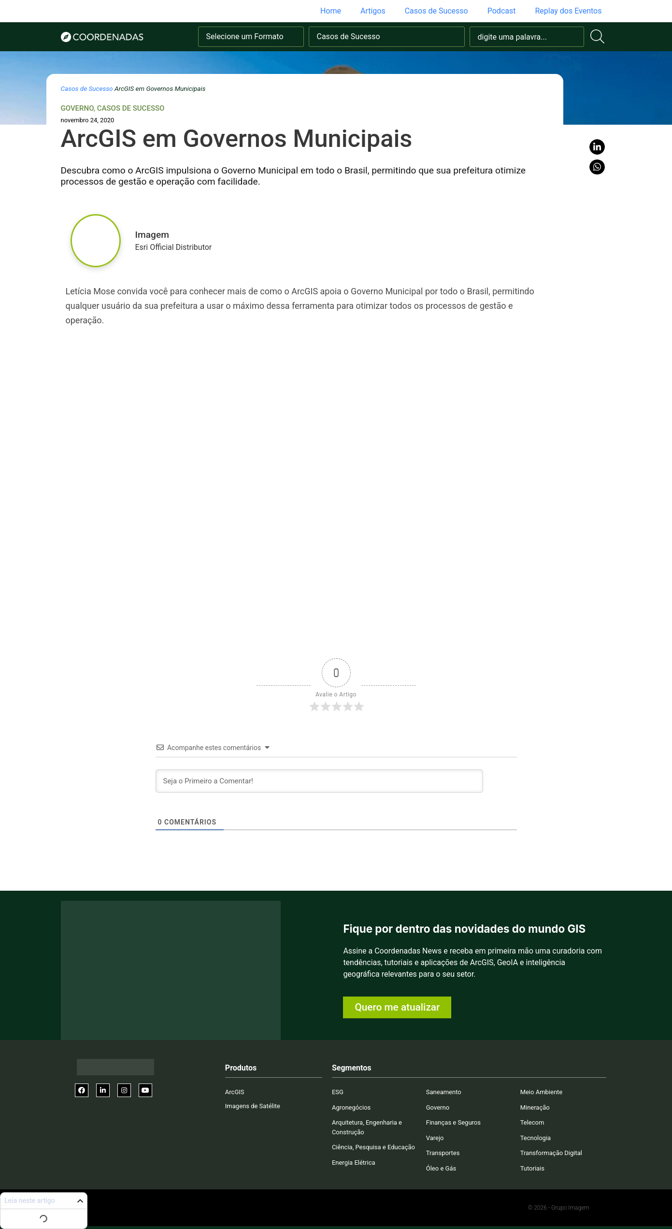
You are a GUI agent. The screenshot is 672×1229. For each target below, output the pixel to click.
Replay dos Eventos (568, 10)
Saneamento (443, 1092)
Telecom (532, 1122)
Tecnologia (535, 1138)
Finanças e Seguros (453, 1122)
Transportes (443, 1153)
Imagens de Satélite (252, 1106)
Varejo (435, 1138)
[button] (597, 147)
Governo (77, 108)
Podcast (501, 10)
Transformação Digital (551, 1153)
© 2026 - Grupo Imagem (558, 1207)
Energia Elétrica (353, 1162)
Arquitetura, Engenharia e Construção (367, 1127)
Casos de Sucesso (436, 10)
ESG (337, 1092)
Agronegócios (351, 1107)
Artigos (373, 10)
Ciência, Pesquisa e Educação (373, 1147)
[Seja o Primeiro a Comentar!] (319, 781)
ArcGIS (234, 1092)
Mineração (535, 1107)
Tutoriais (532, 1168)
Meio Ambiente (541, 1092)
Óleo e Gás (441, 1168)
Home (330, 10)
